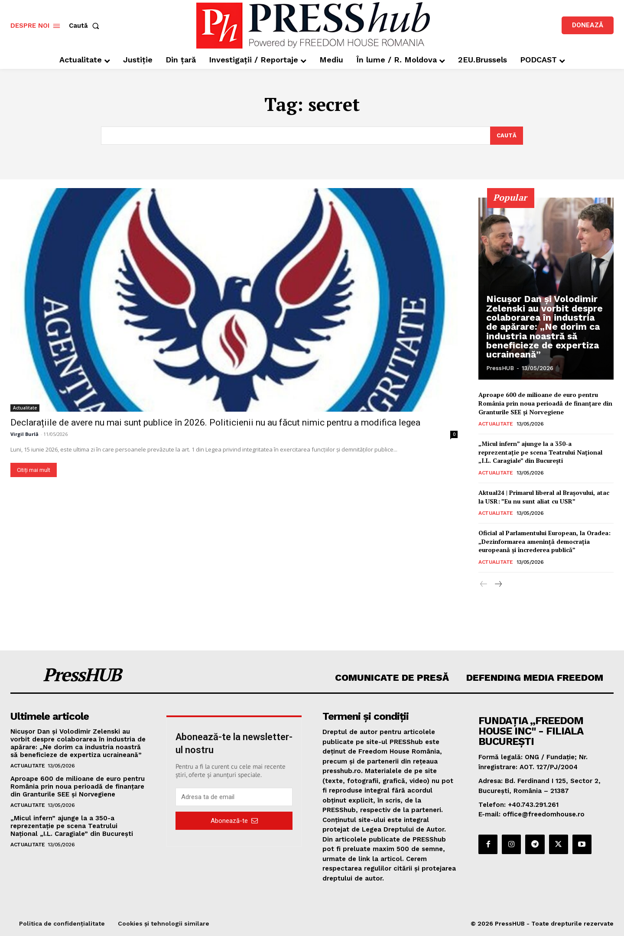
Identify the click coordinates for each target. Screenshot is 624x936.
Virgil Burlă (24, 434)
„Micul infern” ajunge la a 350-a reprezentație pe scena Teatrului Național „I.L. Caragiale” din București (540, 452)
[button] (86, 26)
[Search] (506, 136)
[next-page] (497, 584)
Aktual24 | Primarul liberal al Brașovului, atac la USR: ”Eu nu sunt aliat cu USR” (543, 496)
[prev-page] (483, 584)
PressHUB (500, 368)
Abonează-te (234, 820)
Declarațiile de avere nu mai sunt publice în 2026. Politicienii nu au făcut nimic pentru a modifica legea (215, 422)
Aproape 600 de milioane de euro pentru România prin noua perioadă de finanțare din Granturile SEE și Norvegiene (545, 403)
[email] (234, 797)
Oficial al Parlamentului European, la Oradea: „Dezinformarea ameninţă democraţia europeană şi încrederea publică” (544, 541)
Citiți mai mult (33, 470)
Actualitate (25, 408)
